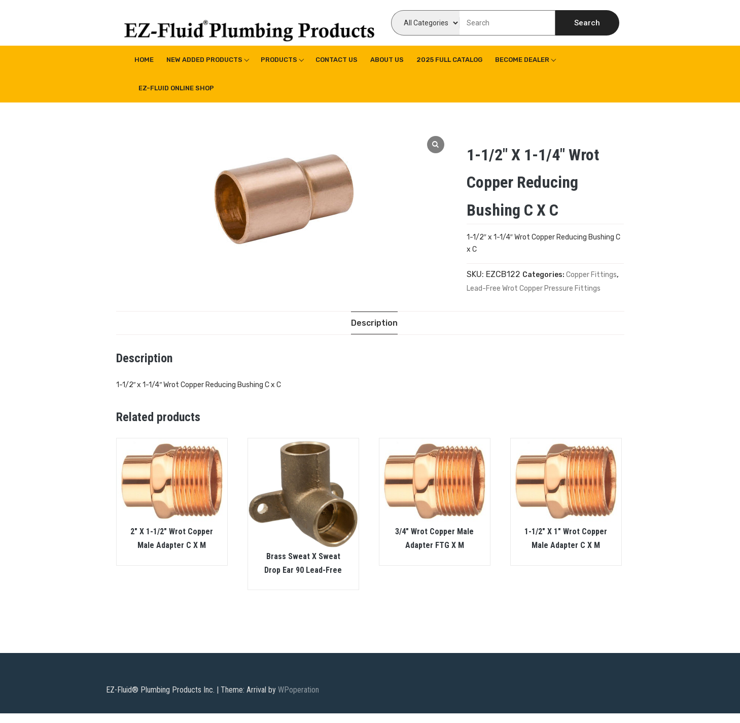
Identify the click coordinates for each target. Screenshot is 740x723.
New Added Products (204, 59)
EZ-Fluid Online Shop (176, 88)
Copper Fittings (591, 274)
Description (374, 323)
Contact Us (336, 59)
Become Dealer (522, 59)
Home (144, 59)
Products (279, 59)
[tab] (374, 323)
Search (587, 22)
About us (387, 59)
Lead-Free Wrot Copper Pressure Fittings (534, 288)
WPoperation (298, 690)
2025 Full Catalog (449, 59)
